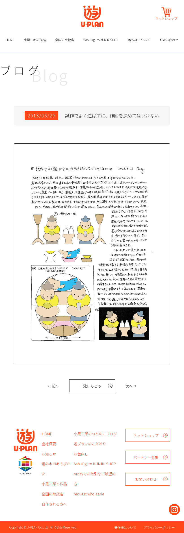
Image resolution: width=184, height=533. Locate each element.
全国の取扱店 (64, 40)
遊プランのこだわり (90, 443)
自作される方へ (54, 504)
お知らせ (49, 454)
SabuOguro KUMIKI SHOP (101, 40)
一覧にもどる (90, 386)
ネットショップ (166, 18)
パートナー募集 (145, 457)
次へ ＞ (131, 386)
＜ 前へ (53, 386)
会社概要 (49, 443)
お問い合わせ (168, 40)
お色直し (81, 454)
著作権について (139, 40)
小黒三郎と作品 (54, 483)
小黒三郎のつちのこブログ (95, 433)
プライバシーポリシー (159, 527)
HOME (10, 40)
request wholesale (89, 494)
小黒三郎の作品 (35, 40)
